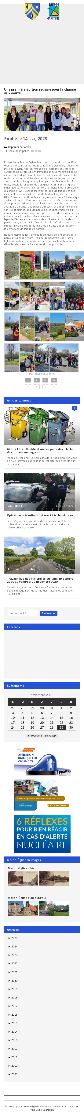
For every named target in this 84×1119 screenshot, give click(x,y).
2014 (12, 1031)
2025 (12, 938)
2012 (12, 1048)
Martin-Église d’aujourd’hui (27, 897)
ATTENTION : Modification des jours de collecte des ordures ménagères (40, 450)
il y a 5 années (66, 569)
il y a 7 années (66, 440)
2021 (12, 972)
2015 (12, 1023)
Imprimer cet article (17, 147)
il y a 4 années (66, 506)
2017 (12, 1006)
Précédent (36, 735)
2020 (12, 980)
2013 (12, 1040)
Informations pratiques (24, 569)
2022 (12, 963)
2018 (12, 997)
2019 (12, 989)
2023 (12, 954)
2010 (12, 1065)
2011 (12, 1057)
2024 (12, 946)
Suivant (49, 735)
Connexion (48, 1110)
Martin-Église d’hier (22, 868)
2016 (12, 1014)
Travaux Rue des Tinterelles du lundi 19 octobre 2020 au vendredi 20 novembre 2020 (40, 580)
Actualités (15, 439)
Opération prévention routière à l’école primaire (40, 515)
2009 (12, 1074)
